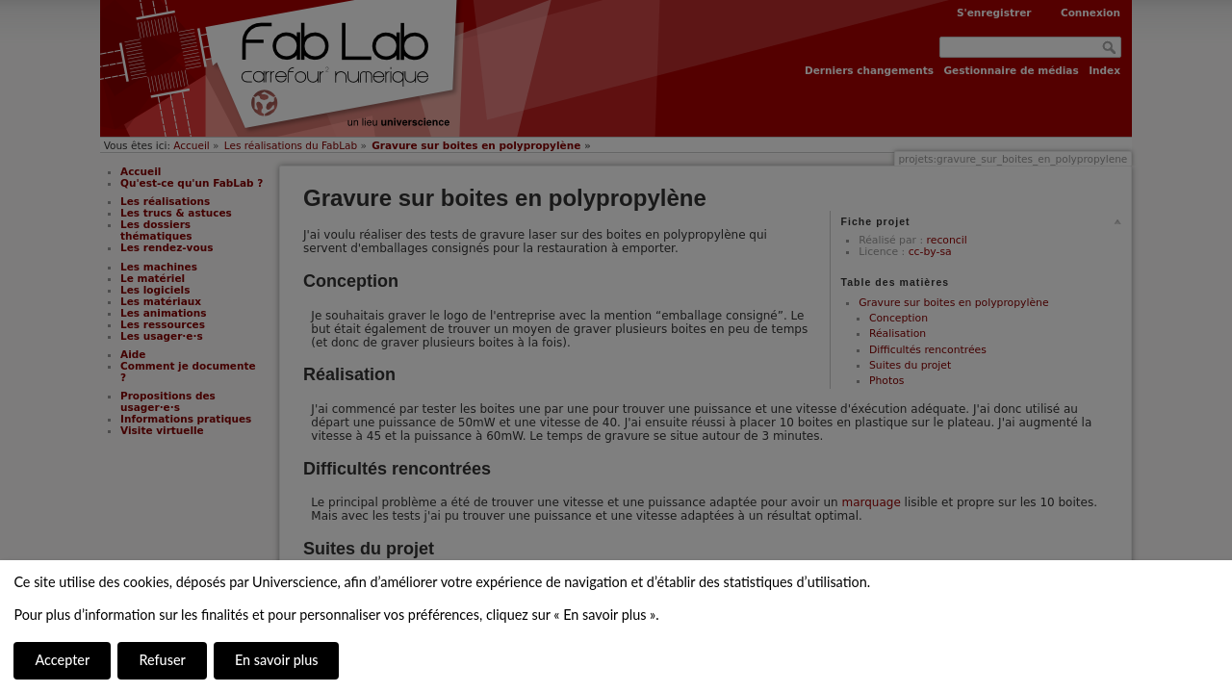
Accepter (62, 660)
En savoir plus (276, 660)
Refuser (162, 660)
